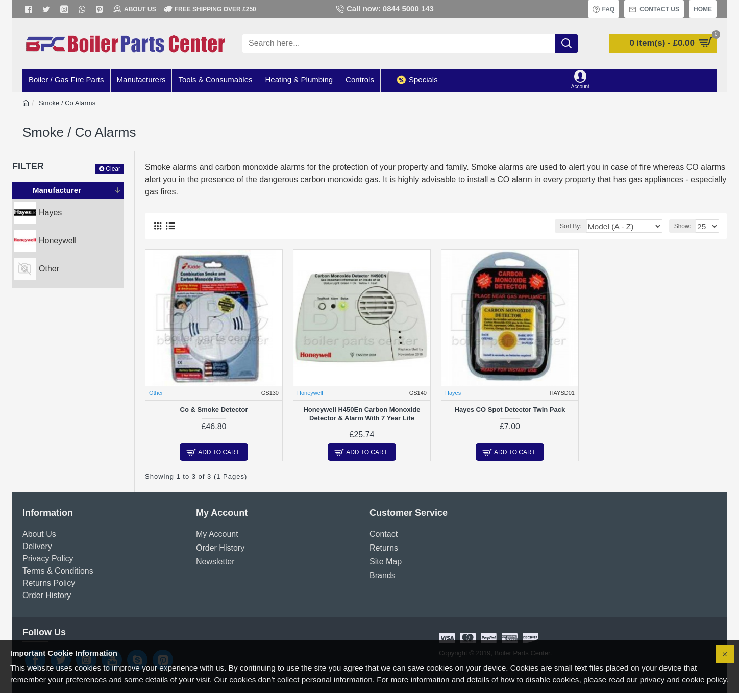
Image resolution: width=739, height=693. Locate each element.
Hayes (453, 393)
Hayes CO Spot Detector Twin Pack (510, 409)
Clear (113, 168)
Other (156, 393)
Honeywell (310, 393)
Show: (685, 226)
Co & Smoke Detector (214, 409)
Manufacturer (57, 190)
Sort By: (588, 226)
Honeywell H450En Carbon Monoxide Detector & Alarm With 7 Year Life (361, 414)
